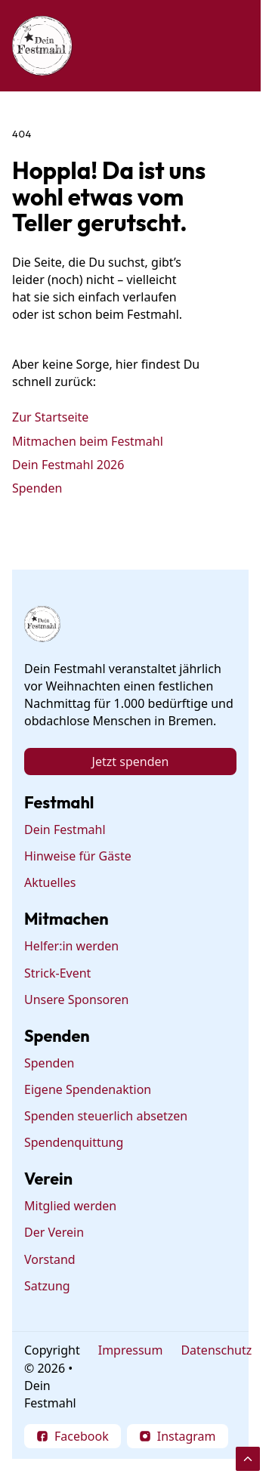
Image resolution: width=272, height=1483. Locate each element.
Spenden (37, 488)
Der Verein (54, 1233)
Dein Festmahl (65, 829)
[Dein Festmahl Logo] (42, 46)
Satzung (47, 1286)
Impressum (130, 1350)
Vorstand (50, 1259)
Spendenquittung (73, 1142)
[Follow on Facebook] (72, 1436)
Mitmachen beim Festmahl (87, 440)
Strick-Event (57, 973)
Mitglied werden (70, 1205)
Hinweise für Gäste (77, 856)
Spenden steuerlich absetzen (105, 1116)
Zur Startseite (50, 417)
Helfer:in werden (71, 946)
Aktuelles (50, 882)
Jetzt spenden (130, 761)
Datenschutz (216, 1350)
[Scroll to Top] (248, 1459)
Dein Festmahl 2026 (68, 464)
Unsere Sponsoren (76, 999)
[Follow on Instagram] (177, 1436)
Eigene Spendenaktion (87, 1089)
